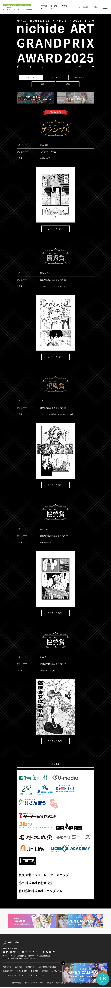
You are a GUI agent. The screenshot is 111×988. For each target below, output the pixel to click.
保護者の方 (7, 967)
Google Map (44, 956)
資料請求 (47, 972)
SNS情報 (36, 972)
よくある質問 (23, 972)
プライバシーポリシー (39, 976)
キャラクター (80, 77)
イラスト (55, 77)
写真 (68, 84)
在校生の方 (31, 967)
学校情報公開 (8, 972)
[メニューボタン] (61, 963)
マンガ (31, 77)
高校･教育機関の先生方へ (50, 967)
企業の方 (19, 967)
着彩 (43, 84)
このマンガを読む (55, 229)
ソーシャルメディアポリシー (14, 976)
